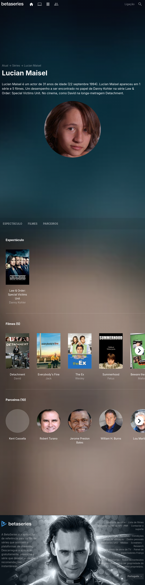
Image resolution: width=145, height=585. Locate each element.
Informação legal (108, 535)
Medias (124, 542)
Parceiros (50, 223)
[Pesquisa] (140, 4)
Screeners (136, 542)
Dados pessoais (135, 539)
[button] (17, 426)
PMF (126, 525)
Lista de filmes (136, 522)
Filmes (32, 223)
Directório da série (116, 522)
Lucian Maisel (32, 65)
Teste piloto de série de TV (117, 549)
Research (139, 546)
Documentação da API (110, 525)
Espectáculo (12, 223)
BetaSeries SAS (109, 542)
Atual (5, 65)
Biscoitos (125, 535)
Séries (16, 65)
